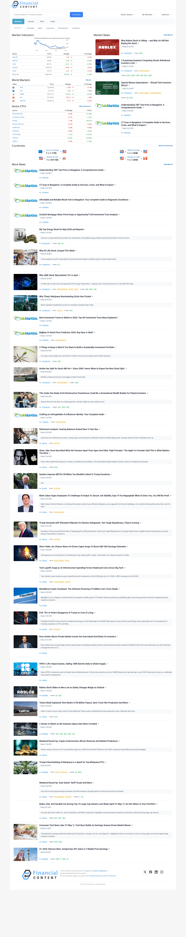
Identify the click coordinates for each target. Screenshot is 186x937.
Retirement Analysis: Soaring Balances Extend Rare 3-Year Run (70, 450)
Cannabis (60, 322)
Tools (52, 21)
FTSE (21, 87)
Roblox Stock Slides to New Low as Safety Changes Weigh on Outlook (73, 724)
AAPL (60, 426)
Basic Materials (17, 114)
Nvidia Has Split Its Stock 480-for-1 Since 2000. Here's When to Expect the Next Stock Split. (83, 385)
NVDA (152, 77)
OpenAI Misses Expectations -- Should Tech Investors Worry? (146, 86)
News (40, 28)
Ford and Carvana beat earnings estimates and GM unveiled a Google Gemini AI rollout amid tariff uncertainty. (83, 834)
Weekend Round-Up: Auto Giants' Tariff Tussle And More (67, 826)
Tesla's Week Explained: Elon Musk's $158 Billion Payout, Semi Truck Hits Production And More (85, 740)
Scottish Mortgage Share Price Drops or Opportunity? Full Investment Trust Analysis (80, 220)
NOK (61, 862)
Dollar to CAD (133, 158)
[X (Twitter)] (145, 922)
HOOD (139, 77)
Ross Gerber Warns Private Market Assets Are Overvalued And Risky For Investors (79, 670)
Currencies (50, 28)
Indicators (165, 14)
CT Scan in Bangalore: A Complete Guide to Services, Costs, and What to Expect (146, 129)
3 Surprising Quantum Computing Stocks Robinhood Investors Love (145, 63)
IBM (143, 77)
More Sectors (84, 106)
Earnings (73, 300)
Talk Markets (128, 119)
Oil (13, 71)
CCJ (64, 250)
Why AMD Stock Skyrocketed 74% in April (60, 285)
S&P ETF (15, 61)
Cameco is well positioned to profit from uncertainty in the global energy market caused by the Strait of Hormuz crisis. (85, 245)
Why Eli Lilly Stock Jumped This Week (58, 259)
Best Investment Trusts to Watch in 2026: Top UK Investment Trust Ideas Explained (79, 330)
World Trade (70, 840)
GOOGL (134, 77)
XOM (60, 377)
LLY (60, 273)
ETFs (42, 21)
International (63, 28)
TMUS (65, 905)
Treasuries (76, 28)
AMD (90, 300)
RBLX (142, 53)
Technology (16, 134)
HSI (21, 97)
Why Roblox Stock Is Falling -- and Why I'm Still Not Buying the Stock (145, 42)
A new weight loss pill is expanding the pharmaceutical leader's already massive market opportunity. (79, 267)
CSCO (58, 772)
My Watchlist (147, 14)
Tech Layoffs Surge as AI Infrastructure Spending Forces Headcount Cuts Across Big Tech (83, 597)
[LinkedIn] (156, 922)
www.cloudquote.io (100, 918)
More (88, 80)
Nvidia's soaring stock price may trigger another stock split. (63, 394)
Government (58, 512)
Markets (18, 21)
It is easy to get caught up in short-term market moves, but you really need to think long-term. (76, 371)
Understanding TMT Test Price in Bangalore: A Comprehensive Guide (143, 110)
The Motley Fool (129, 53)
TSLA (57, 754)
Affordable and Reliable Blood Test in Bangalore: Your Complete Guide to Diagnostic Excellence (85, 204)
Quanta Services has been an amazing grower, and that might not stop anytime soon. (73, 421)
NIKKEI (22, 94)
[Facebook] (150, 922)
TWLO (65, 862)
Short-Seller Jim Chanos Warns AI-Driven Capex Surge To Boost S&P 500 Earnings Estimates (84, 575)
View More (168, 35)
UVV (76, 772)
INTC (57, 862)
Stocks (31, 21)
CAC (21, 91)
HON (63, 772)
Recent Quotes (127, 14)
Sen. (43, 507)
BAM (60, 250)
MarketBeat (46, 732)
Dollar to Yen (52, 158)
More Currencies (165, 147)
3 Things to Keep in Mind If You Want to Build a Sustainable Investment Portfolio (78, 362)
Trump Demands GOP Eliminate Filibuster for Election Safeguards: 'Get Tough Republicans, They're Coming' (91, 550)
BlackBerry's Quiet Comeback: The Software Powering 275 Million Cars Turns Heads (80, 620)
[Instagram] (161, 922)
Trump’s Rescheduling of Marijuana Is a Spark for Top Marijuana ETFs (73, 803)
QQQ (14, 64)
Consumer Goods (18, 117)
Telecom (15, 138)
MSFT (147, 77)
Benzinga (45, 464)
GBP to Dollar (133, 151)
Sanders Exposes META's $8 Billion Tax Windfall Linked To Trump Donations (76, 498)
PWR (69, 426)
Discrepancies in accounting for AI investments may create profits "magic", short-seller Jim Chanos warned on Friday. (85, 583)
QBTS (71, 772)
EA (57, 732)
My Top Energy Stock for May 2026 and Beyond (63, 236)
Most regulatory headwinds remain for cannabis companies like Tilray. (67, 317)
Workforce (69, 611)
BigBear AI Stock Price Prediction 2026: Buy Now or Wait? (68, 346)
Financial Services (18, 124)
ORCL (132, 101)
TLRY (73, 322)
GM (128, 101)
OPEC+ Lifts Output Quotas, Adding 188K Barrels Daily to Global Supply (74, 699)
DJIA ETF (15, 57)
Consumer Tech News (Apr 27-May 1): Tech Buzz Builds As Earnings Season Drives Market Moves (86, 870)
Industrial (15, 131)
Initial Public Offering (158, 96)
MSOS (82, 813)
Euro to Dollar (52, 151)
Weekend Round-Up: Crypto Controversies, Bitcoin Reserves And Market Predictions (80, 781)
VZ (69, 905)
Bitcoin (14, 74)
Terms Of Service (109, 923)
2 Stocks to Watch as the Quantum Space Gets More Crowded (69, 763)
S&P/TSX (22, 101)
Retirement (58, 464)
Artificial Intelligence (145, 72)
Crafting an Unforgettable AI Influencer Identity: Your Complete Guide (73, 434)
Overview (30, 28)
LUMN (58, 905)
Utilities (14, 141)
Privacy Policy (95, 923)
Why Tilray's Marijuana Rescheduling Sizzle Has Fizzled (66, 308)
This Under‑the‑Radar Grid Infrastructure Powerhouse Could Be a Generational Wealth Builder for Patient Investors (94, 412)
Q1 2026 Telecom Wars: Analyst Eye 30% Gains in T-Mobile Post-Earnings (75, 895)
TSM (99, 300)
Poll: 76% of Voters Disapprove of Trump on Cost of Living (68, 645)
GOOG (128, 77)
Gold (14, 67)
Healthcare (16, 127)
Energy (14, 121)
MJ (78, 813)
